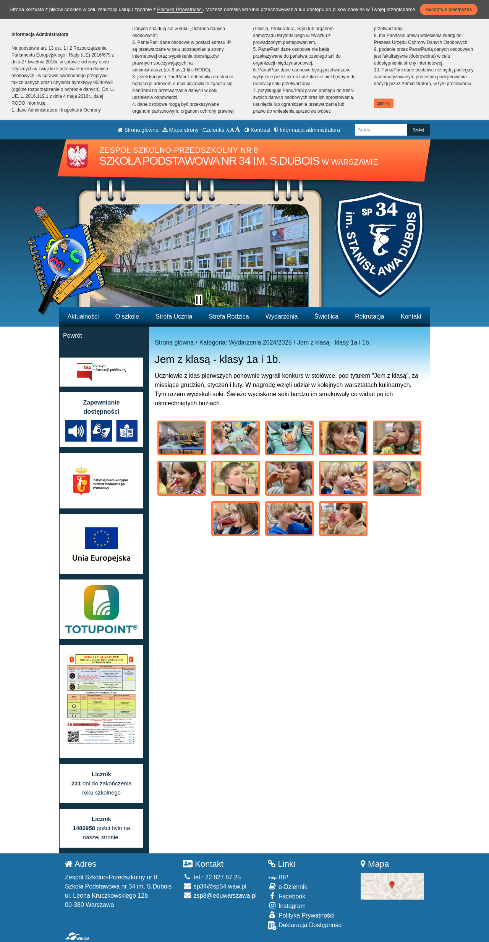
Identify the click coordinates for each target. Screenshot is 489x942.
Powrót (72, 335)
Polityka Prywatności (301, 915)
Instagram (287, 905)
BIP (278, 877)
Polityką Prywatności (179, 9)
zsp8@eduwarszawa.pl (219, 895)
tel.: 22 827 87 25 (212, 877)
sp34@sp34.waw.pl (214, 886)
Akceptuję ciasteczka (449, 9)
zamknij (383, 103)
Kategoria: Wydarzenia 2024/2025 (245, 342)
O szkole (127, 316)
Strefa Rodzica (229, 316)
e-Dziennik (287, 886)
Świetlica (326, 316)
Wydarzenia (282, 316)
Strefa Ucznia (173, 316)
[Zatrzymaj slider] (198, 300)
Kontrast (257, 130)
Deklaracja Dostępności (305, 925)
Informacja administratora (307, 130)
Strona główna (138, 130)
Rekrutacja (369, 316)
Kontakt (411, 316)
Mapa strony (180, 130)
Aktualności (83, 316)
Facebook (286, 896)
